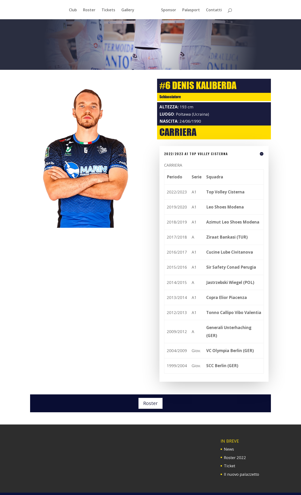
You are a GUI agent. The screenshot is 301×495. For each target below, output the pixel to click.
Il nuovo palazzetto (241, 474)
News (229, 449)
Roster (150, 403)
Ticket (229, 465)
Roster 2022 (235, 457)
